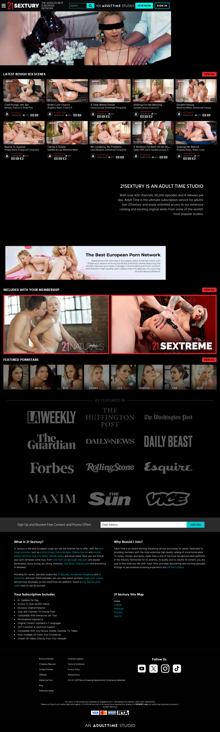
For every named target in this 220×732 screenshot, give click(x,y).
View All (209, 74)
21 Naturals (63, 574)
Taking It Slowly (56, 147)
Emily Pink (28, 108)
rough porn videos (93, 578)
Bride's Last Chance (58, 104)
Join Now (144, 6)
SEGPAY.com (142, 704)
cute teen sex (59, 560)
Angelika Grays (184, 150)
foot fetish (69, 563)
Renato (8, 108)
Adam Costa (198, 150)
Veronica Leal (97, 108)
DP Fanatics (16, 113)
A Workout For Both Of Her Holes (152, 147)
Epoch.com (55, 704)
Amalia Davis (11, 150)
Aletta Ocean (47, 552)
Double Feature (185, 104)
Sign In (162, 6)
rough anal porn (79, 560)
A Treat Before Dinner (103, 104)
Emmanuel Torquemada (117, 108)
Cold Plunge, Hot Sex (17, 104)
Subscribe (195, 524)
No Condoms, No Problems (106, 147)
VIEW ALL (209, 290)
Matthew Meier (184, 108)
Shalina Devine (80, 552)
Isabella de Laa (54, 150)
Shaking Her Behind (188, 147)
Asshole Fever (60, 113)
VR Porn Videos (175, 567)
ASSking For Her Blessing (147, 104)
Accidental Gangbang (82, 574)
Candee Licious (141, 108)
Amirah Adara (56, 556)
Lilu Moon (42, 556)
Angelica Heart (54, 108)
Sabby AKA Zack (141, 150)
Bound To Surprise (15, 147)
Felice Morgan (63, 552)
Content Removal (110, 707)
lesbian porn (83, 563)
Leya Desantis (97, 150)
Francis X (17, 108)
